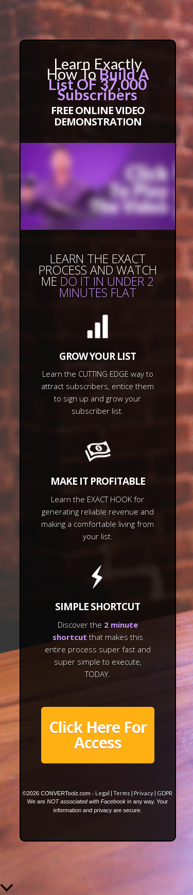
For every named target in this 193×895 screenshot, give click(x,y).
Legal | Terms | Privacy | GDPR (133, 793)
